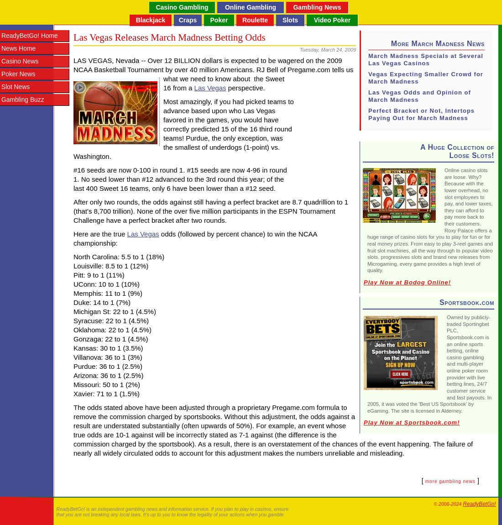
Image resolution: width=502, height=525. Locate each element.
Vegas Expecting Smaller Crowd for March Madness (425, 78)
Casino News (19, 61)
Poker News (18, 74)
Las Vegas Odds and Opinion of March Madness (419, 96)
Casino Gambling (182, 7)
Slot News (15, 87)
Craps (188, 20)
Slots (290, 20)
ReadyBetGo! (479, 504)
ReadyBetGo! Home (29, 35)
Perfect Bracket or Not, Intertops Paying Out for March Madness (421, 114)
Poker (219, 20)
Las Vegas (210, 88)
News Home (18, 48)
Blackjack (151, 20)
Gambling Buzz (22, 99)
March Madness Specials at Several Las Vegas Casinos (425, 59)
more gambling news (450, 481)
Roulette (255, 20)
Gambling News (317, 7)
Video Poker (332, 20)
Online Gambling (250, 7)
